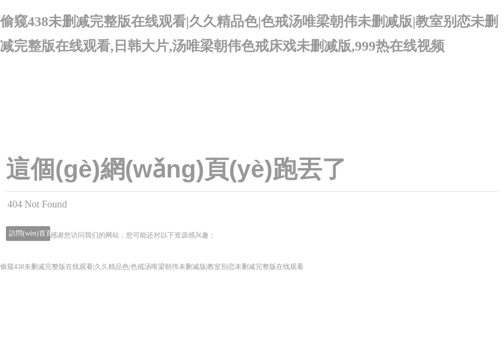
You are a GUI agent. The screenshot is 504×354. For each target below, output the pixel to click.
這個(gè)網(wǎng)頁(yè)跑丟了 (176, 169)
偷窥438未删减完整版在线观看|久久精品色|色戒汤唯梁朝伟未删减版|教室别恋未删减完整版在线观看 (152, 266)
